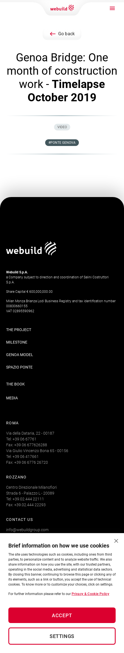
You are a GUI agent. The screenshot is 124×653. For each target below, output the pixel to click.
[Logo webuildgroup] (31, 253)
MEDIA (12, 398)
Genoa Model (19, 354)
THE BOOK (15, 384)
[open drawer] (112, 8)
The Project (18, 329)
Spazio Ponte (19, 367)
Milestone (16, 342)
